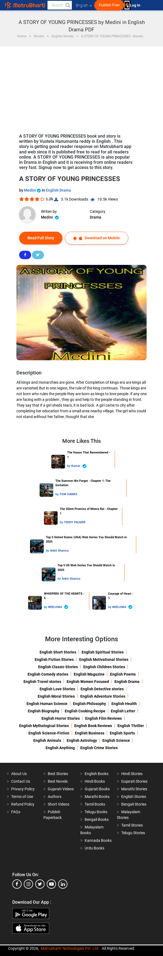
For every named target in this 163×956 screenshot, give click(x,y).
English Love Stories (57, 689)
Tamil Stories (132, 825)
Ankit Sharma (59, 550)
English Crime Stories (99, 748)
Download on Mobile (96, 238)
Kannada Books (98, 840)
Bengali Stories (133, 804)
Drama (95, 217)
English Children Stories (104, 667)
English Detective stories (102, 689)
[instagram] (28, 884)
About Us (19, 774)
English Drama (58, 190)
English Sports (122, 733)
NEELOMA (58, 607)
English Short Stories (58, 652)
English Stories (133, 796)
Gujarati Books (97, 789)
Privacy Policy (23, 789)
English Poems (123, 674)
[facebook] (17, 884)
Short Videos (58, 804)
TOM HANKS (68, 494)
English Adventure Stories (102, 696)
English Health (124, 703)
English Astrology (82, 740)
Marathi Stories (134, 789)
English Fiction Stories (54, 659)
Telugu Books (96, 812)
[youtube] (51, 884)
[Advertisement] (81, 87)
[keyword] (60, 5)
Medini (33, 190)
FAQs (15, 812)
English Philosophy (89, 703)
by (69, 466)
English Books (96, 774)
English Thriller (130, 726)
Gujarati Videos (61, 789)
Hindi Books (95, 781)
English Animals (47, 740)
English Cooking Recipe (85, 711)
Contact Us (20, 781)
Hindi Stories (132, 774)
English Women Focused (88, 681)
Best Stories (58, 774)
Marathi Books (97, 796)
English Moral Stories (56, 696)
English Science (116, 740)
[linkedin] (62, 884)
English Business (89, 733)
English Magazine (89, 674)
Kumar (79, 466)
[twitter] (40, 884)
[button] (67, 5)
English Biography (43, 711)
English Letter (123, 711)
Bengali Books (97, 819)
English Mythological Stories (44, 726)
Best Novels (58, 781)
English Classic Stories (58, 667)
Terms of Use (22, 796)
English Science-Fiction (48, 733)
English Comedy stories (48, 674)
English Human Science (46, 703)
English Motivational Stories (103, 659)
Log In (135, 5)
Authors (54, 796)
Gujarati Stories (134, 781)
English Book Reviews (93, 726)
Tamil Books (95, 804)
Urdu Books (94, 848)
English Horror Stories (61, 718)
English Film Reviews (103, 718)
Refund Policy (22, 804)
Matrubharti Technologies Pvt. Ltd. (70, 948)
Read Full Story (41, 238)
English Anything (60, 748)
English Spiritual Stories (103, 652)
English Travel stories (42, 681)
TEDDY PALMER (74, 522)
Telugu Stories (133, 833)
